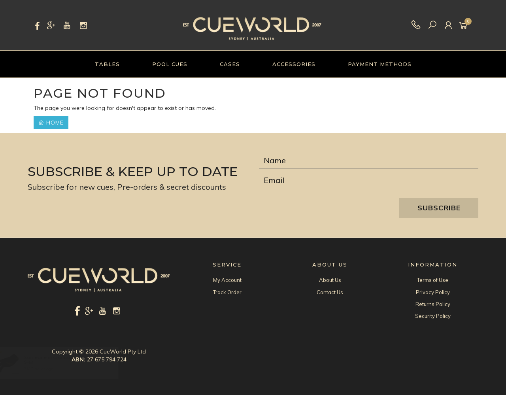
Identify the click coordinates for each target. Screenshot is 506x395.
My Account (227, 280)
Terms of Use (432, 280)
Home (51, 122)
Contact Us (330, 292)
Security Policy (433, 316)
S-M (35, 362)
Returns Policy (432, 304)
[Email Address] (368, 180)
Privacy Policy (433, 292)
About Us (330, 280)
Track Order (227, 292)
